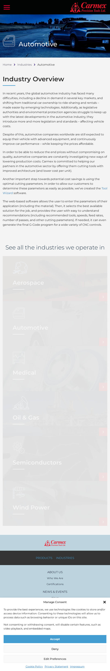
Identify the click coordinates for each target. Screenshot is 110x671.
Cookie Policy (34, 666)
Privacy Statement (56, 666)
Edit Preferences (55, 659)
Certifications (55, 584)
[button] (104, 602)
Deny (55, 649)
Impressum (77, 666)
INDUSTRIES (65, 558)
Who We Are (55, 578)
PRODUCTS (44, 558)
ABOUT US (55, 572)
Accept (55, 639)
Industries (24, 64)
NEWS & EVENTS (55, 591)
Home (7, 64)
